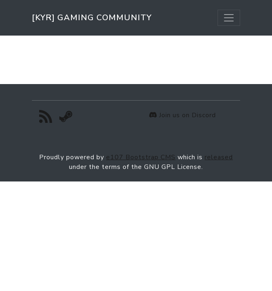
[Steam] (66, 118)
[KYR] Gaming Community (92, 17)
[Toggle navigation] (229, 18)
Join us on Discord (182, 115)
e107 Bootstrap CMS (141, 157)
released (219, 157)
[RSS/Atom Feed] (46, 118)
